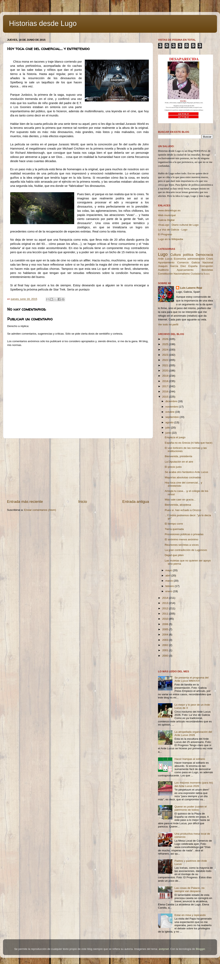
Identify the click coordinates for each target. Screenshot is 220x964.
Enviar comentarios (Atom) (40, 509)
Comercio (183, 262)
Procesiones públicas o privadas (184, 534)
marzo (169, 580)
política (188, 254)
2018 (165, 381)
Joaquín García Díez (172, 266)
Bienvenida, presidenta (178, 456)
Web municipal (167, 215)
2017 (165, 386)
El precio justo (173, 466)
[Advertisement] (78, 469)
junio (168, 432)
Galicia (195, 262)
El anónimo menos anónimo (181, 539)
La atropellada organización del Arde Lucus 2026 (193, 733)
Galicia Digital (166, 220)
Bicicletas (207, 269)
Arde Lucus (165, 258)
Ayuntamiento (166, 262)
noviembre (172, 406)
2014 (165, 597)
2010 (165, 618)
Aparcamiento (185, 269)
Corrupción (206, 266)
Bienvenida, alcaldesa (178, 504)
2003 (165, 639)
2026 (165, 339)
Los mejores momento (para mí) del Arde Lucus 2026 (193, 784)
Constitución (165, 273)
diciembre (171, 401)
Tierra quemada (174, 529)
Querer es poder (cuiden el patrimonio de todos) (190, 808)
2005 (165, 629)
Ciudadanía (197, 273)
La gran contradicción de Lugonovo (186, 549)
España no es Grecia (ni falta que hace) (188, 442)
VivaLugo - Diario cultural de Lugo (178, 224)
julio (168, 427)
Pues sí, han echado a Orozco (183, 510)
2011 (165, 613)
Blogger (200, 948)
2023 (165, 354)
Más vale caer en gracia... (180, 499)
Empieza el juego (175, 437)
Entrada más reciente (25, 501)
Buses (207, 274)
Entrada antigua (135, 501)
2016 (165, 391)
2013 (165, 603)
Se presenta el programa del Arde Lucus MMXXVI (191, 679)
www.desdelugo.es (169, 210)
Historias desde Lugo (43, 23)
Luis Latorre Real (191, 287)
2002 (165, 645)
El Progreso (165, 234)
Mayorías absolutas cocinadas (183, 477)
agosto (169, 422)
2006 (165, 624)
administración (196, 258)
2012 (165, 608)
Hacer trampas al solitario (189, 758)
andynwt (164, 948)
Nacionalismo (182, 273)
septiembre (172, 417)
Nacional (207, 262)
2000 (165, 655)
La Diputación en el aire (179, 461)
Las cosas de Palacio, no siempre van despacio (189, 889)
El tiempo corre (174, 523)
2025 (165, 344)
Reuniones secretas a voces (182, 544)
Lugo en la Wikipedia (170, 239)
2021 (165, 365)
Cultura (175, 254)
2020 (165, 370)
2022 (165, 359)
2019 (165, 375)
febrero (170, 586)
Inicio (82, 501)
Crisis (209, 258)
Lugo (163, 254)
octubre (170, 411)
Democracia (204, 254)
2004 (165, 634)
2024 (165, 349)
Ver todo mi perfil (168, 324)
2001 (165, 650)
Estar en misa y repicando (190, 915)
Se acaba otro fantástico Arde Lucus (186, 472)
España (192, 266)
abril (168, 575)
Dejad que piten (174, 555)
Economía (180, 258)
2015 (165, 396)
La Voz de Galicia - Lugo (172, 229)
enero (169, 591)
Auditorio (163, 269)
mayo (169, 570)
